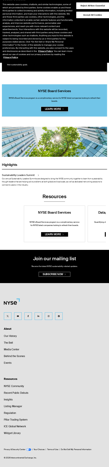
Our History (10, 336)
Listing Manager (13, 406)
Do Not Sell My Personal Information (76, 449)
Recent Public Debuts (16, 393)
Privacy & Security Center (17, 449)
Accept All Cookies (92, 8)
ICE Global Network (15, 426)
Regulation (10, 413)
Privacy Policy (45, 45)
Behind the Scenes (14, 356)
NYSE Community (14, 386)
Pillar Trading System (15, 419)
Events (7, 362)
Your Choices (39, 449)
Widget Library (12, 433)
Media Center (11, 349)
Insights (8, 399)
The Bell (8, 342)
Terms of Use (52, 449)
